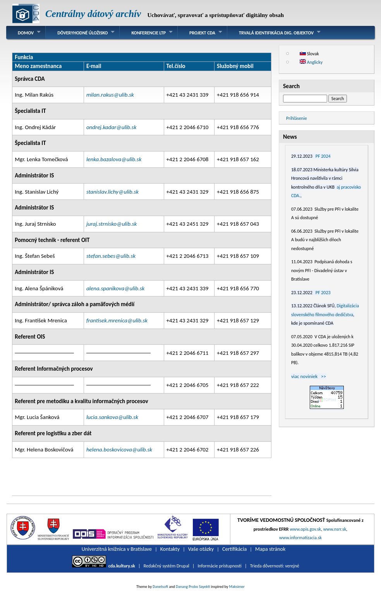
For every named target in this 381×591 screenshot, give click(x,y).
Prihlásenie (296, 118)
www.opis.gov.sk (305, 529)
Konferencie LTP (148, 33)
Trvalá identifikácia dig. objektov (276, 33)
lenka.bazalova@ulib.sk (114, 159)
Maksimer (237, 586)
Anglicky (311, 62)
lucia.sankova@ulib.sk (112, 417)
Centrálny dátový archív (93, 14)
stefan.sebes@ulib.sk (111, 255)
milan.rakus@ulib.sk (110, 94)
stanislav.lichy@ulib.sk (112, 191)
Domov (26, 33)
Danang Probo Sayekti (193, 586)
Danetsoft (160, 586)
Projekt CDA (202, 33)
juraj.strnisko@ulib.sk (111, 223)
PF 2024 (323, 156)
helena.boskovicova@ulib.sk (119, 449)
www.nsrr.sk (334, 529)
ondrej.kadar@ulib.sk (111, 127)
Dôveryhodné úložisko (82, 33)
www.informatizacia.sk (300, 537)
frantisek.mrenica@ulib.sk (117, 320)
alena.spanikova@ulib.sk (115, 288)
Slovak (309, 53)
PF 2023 (323, 292)
